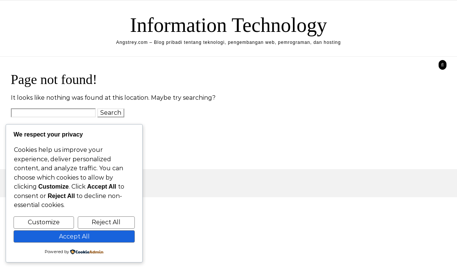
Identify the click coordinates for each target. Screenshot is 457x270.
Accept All (74, 236)
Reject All (106, 222)
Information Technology (228, 25)
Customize (44, 222)
